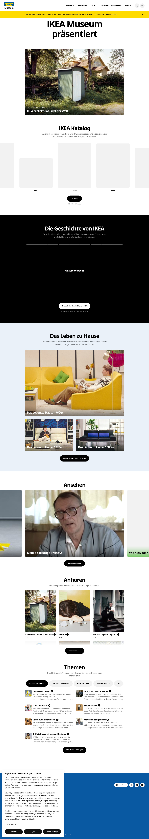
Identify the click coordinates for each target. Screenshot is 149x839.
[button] (137, 5)
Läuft (93, 5)
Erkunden (82, 5)
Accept (14, 832)
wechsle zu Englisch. (109, 14)
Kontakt (68, 834)
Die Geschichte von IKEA (110, 5)
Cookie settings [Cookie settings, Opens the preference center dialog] (52, 832)
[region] (33, 803)
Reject (33, 832)
